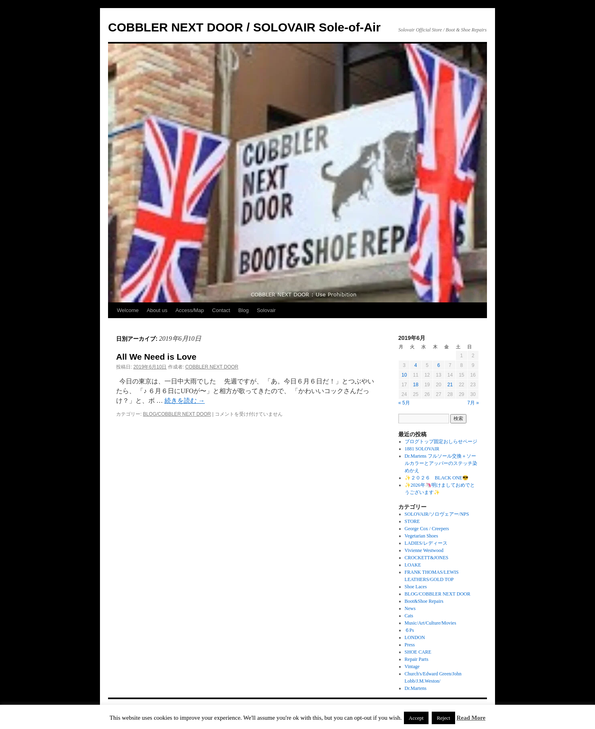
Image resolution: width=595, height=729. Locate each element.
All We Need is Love (156, 356)
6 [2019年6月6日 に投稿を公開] (438, 365)
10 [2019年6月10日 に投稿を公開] (404, 375)
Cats (409, 616)
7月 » (473, 403)
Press (410, 645)
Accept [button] (416, 718)
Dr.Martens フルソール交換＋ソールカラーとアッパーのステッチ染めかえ (441, 463)
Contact (221, 310)
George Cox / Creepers (427, 528)
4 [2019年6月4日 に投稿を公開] (415, 365)
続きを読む (184, 400)
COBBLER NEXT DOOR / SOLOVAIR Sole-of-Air (244, 27)
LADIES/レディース (426, 543)
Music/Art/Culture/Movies (430, 623)
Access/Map (189, 310)
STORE (412, 521)
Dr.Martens (415, 688)
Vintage (412, 666)
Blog (243, 310)
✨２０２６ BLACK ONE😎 (436, 478)
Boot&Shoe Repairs (424, 601)
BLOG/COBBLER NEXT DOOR (177, 414)
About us (157, 310)
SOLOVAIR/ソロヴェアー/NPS (437, 514)
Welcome (128, 310)
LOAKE (413, 565)
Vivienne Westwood (424, 550)
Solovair (266, 310)
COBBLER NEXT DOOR (211, 367)
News (410, 608)
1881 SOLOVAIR (422, 449)
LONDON (415, 637)
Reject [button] (443, 718)
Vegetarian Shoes (421, 536)
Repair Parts (417, 659)
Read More (470, 717)
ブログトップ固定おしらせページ (441, 441)
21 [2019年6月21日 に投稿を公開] (450, 384)
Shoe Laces (416, 586)
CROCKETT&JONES (427, 557)
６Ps (409, 630)
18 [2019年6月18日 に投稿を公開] (415, 384)
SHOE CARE (418, 652)
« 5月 (404, 403)
